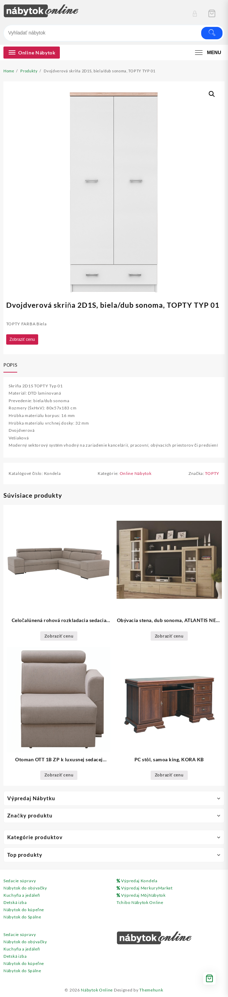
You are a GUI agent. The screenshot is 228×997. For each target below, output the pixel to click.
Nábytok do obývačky (25, 888)
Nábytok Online (97, 990)
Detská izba (15, 902)
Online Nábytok (136, 473)
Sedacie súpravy (19, 880)
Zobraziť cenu (22, 339)
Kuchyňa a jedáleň (21, 895)
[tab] (11, 365)
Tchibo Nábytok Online (140, 902)
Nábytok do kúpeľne (23, 909)
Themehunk (151, 990)
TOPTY (212, 473)
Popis (10, 365)
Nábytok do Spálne (22, 916)
